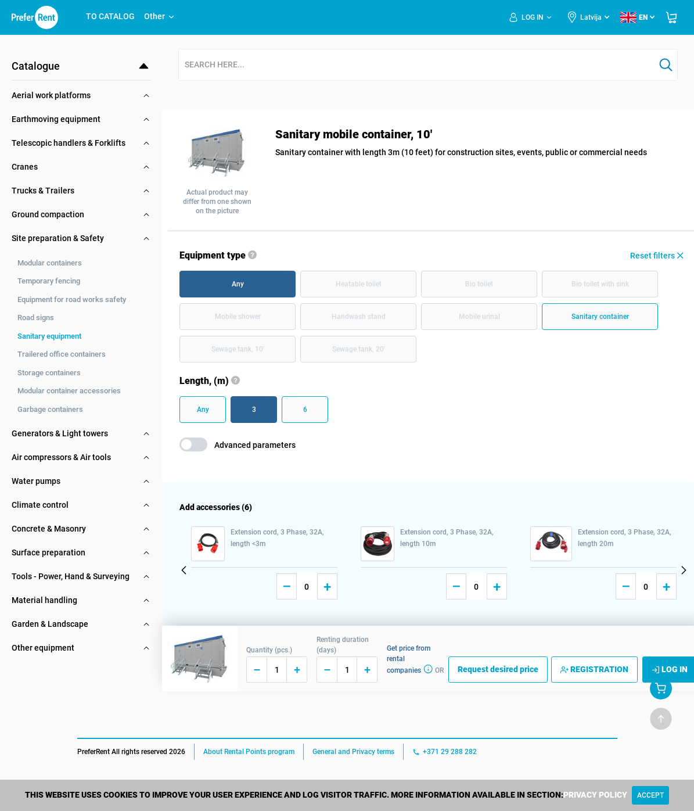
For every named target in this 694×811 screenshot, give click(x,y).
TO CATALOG (110, 16)
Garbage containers (50, 409)
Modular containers (49, 263)
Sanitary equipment (49, 336)
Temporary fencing (48, 281)
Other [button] (159, 16)
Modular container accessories (69, 390)
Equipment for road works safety (71, 299)
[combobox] (416, 65)
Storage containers (49, 372)
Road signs (35, 317)
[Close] (650, 795)
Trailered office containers (61, 354)
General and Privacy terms (353, 752)
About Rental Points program (248, 752)
